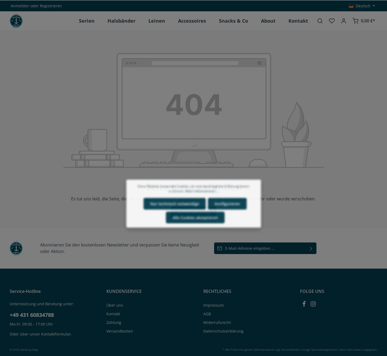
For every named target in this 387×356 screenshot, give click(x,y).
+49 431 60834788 (32, 315)
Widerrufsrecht (217, 322)
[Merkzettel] (331, 20)
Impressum (213, 305)
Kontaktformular (56, 334)
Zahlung (113, 322)
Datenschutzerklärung (223, 331)
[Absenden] (311, 248)
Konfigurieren (227, 215)
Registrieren (51, 5)
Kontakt (113, 313)
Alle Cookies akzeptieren (195, 229)
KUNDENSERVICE (124, 291)
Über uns (114, 305)
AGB (207, 313)
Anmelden (20, 5)
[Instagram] (313, 305)
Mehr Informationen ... (202, 203)
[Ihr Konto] (343, 20)
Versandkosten (119, 331)
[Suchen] (320, 20)
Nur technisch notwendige (174, 215)
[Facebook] (304, 305)
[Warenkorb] (363, 20)
